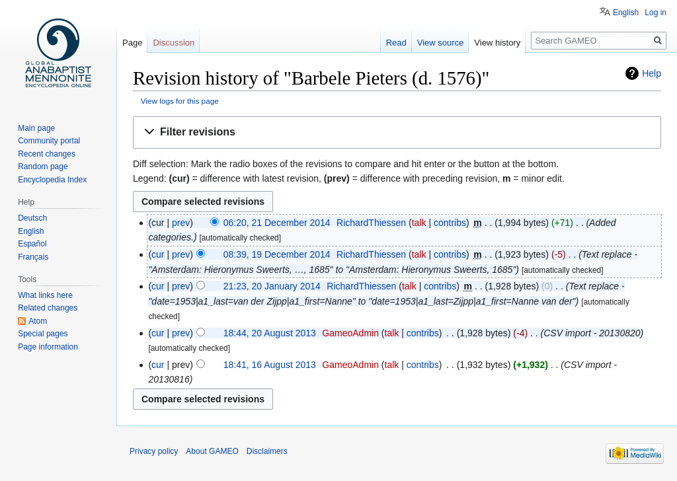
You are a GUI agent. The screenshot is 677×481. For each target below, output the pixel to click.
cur (157, 254)
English (626, 12)
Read (396, 43)
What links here (45, 295)
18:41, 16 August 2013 (269, 364)
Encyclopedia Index (52, 179)
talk (419, 222)
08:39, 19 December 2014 (277, 254)
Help (651, 73)
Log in (655, 12)
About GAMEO (212, 451)
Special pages (42, 333)
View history (497, 43)
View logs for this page (180, 100)
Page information (48, 347)
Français (33, 257)
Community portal (49, 140)
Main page (36, 128)
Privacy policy (154, 451)
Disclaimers (267, 451)
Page (132, 43)
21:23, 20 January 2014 (272, 286)
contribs (450, 222)
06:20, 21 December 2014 (277, 222)
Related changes (47, 308)
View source (440, 43)
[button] (397, 132)
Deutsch (32, 218)
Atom (37, 321)
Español (32, 243)
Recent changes (46, 154)
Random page (42, 166)
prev (181, 222)
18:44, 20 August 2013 (269, 333)
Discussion (173, 43)
